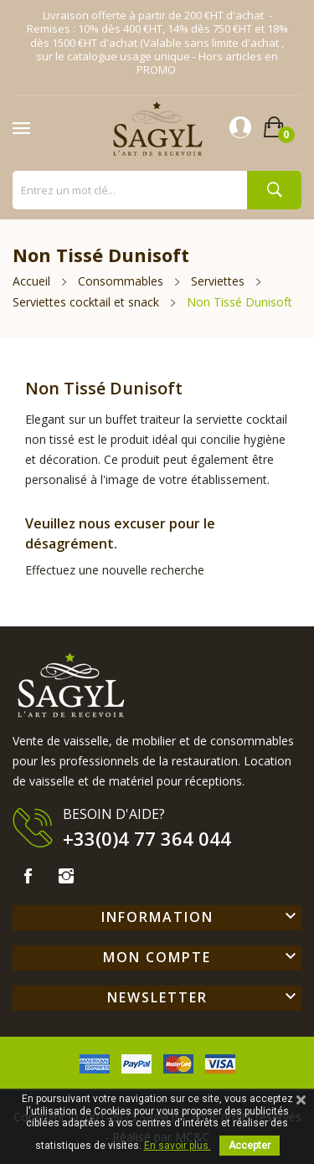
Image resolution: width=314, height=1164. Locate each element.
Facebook (28, 876)
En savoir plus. (177, 1145)
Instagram (66, 876)
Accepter (249, 1145)
